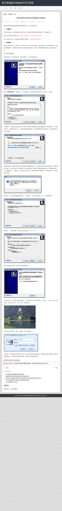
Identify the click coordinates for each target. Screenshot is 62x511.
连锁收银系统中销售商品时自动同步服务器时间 (17, 376)
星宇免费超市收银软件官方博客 (40, 363)
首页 (6, 8)
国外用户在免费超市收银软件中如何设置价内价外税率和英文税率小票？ (24, 378)
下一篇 (55, 367)
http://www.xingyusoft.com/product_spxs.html (30, 35)
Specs (47, 395)
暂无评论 (33, 21)
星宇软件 (25, 21)
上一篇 (6, 367)
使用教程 (10, 14)
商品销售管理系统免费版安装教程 (22, 363)
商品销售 (6, 360)
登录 (16, 389)
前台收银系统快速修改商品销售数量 (15, 374)
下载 (11, 8)
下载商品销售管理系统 (35, 39)
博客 (15, 8)
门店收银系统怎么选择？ (12, 382)
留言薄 (20, 8)
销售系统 (18, 360)
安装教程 (12, 360)
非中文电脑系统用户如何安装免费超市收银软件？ (18, 380)
